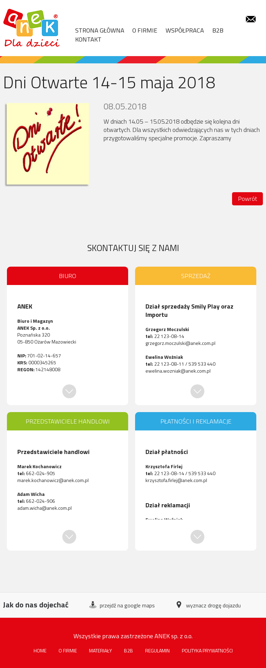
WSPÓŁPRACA (185, 30)
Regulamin (157, 650)
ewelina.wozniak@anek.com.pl (178, 370)
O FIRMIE (144, 30)
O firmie (68, 650)
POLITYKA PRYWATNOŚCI (207, 650)
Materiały (100, 650)
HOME (40, 650)
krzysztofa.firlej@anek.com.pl (176, 480)
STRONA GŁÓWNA (99, 30)
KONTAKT (88, 39)
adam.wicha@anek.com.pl (44, 507)
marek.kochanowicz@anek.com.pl (53, 480)
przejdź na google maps (122, 605)
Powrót (247, 198)
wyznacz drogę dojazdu (208, 605)
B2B (217, 30)
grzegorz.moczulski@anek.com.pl (180, 343)
